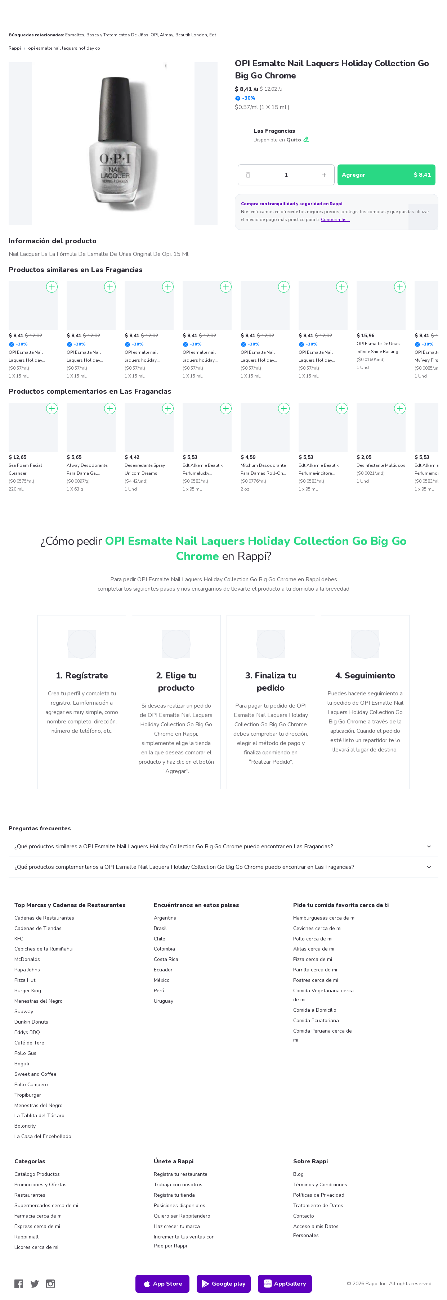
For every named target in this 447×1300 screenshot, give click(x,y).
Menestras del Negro (38, 1001)
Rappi (15, 48)
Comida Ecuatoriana (316, 1020)
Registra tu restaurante (180, 1174)
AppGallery (285, 1283)
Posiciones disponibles (179, 1205)
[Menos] (248, 175)
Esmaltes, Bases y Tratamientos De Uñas (106, 35)
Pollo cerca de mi (312, 938)
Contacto (303, 1216)
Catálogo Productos (37, 1174)
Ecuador (163, 969)
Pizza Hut (24, 980)
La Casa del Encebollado (42, 1136)
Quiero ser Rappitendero (182, 1216)
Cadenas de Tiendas (38, 928)
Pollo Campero (31, 1084)
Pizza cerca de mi (312, 959)
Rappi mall (26, 1236)
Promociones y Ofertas (40, 1184)
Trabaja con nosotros (178, 1184)
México (162, 980)
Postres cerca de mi (315, 980)
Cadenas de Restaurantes (44, 918)
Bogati (21, 1063)
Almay (166, 35)
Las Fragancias (274, 131)
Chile (159, 938)
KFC (18, 938)
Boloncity (25, 1126)
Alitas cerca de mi (313, 948)
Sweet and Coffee (35, 1074)
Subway (23, 1011)
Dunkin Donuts (31, 1022)
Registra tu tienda (174, 1195)
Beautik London (191, 35)
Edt (212, 35)
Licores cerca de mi (36, 1247)
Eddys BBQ (27, 1032)
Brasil (160, 928)
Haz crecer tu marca (177, 1226)
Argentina (165, 918)
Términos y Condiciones (320, 1184)
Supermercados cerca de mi (46, 1205)
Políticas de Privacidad (318, 1195)
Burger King (27, 990)
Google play (223, 1283)
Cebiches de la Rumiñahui (43, 948)
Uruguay (163, 1001)
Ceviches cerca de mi (317, 928)
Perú (159, 990)
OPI (154, 35)
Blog (298, 1174)
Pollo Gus (25, 1053)
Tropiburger (27, 1095)
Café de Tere (29, 1042)
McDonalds (27, 959)
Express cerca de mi (37, 1226)
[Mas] (324, 175)
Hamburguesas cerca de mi (324, 918)
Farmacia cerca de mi (38, 1216)
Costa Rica (166, 959)
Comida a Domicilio (314, 1010)
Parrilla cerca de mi (315, 969)
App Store (162, 1283)
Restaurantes (29, 1195)
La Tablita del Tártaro (39, 1115)
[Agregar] (52, 287)
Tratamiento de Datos (318, 1205)
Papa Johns (27, 969)
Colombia (164, 948)
